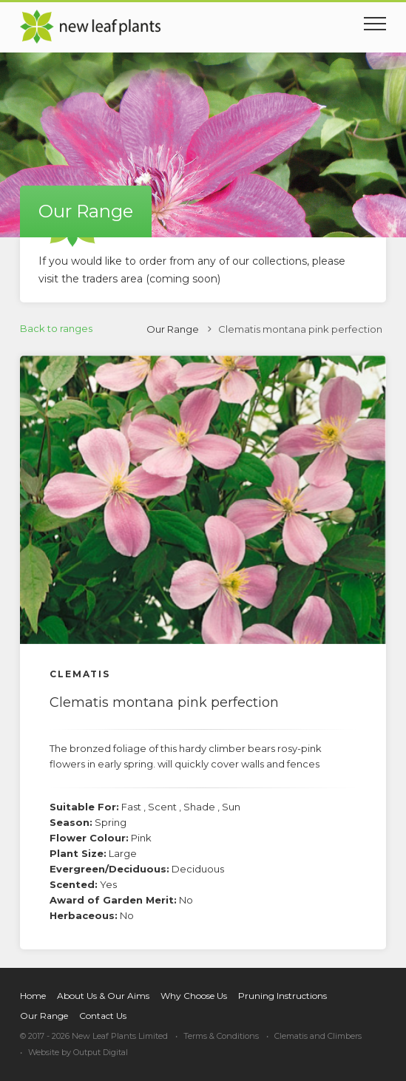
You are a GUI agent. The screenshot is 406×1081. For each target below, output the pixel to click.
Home (33, 995)
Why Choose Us (193, 995)
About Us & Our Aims (103, 995)
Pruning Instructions (282, 995)
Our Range (172, 329)
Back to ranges (56, 328)
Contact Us (102, 1015)
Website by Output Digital (78, 1052)
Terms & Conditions (221, 1036)
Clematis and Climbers (318, 1036)
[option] (202, 500)
